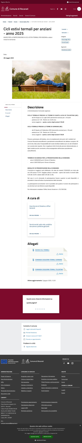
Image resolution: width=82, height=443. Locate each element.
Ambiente (44, 385)
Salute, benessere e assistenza (49, 388)
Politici (3, 388)
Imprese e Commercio (27, 385)
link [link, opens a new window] (56, 433)
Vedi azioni (65, 33)
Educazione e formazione (48, 376)
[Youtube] (60, 9)
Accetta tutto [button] (35, 436)
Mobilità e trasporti (26, 391)
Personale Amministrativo (8, 391)
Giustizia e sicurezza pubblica (49, 379)
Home (4, 22)
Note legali (44, 408)
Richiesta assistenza (26, 411)
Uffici (2, 382)
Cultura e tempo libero (27, 379)
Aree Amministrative (6, 379)
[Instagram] (64, 9)
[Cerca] (79, 9)
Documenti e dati (5, 394)
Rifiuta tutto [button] (47, 436)
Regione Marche (5, 2)
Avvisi (15, 22)
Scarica (59, 254)
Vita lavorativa (25, 382)
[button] (41, 440)
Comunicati (65, 379)
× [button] (80, 425)
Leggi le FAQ (24, 408)
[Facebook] (56, 9)
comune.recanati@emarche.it (9, 423)
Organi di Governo (6, 376)
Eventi (63, 393)
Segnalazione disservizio (27, 405)
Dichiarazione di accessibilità (49, 411)
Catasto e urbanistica (27, 388)
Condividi (65, 29)
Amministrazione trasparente (49, 402)
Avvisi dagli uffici (24, 22)
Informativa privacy (46, 405)
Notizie (63, 376)
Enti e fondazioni (5, 385)
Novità (10, 22)
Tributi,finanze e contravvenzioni (50, 382)
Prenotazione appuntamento (29, 402)
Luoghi (63, 390)
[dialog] (41, 433)
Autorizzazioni (45, 391)
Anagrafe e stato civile (27, 376)
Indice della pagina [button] (10, 104)
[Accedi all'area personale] (73, 2)
